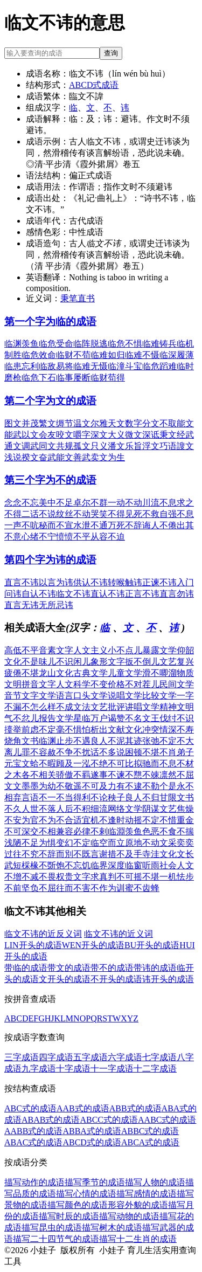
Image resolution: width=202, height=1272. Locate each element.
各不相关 (39, 774)
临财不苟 (73, 355)
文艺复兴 (176, 661)
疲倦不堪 (21, 673)
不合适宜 (73, 820)
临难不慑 (142, 355)
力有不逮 (125, 786)
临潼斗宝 (125, 366)
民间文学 (176, 684)
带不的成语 (112, 967)
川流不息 (159, 502)
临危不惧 (125, 343)
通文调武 (21, 446)
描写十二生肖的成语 (138, 1238)
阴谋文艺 (159, 808)
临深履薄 (176, 355)
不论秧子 (107, 797)
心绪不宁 (39, 536)
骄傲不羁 (73, 774)
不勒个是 (159, 786)
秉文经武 (176, 434)
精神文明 (176, 706)
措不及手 (125, 854)
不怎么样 (39, 706)
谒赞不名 (125, 718)
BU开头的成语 (151, 945)
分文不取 (159, 423)
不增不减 (21, 876)
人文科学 (73, 684)
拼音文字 (39, 684)
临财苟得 (107, 377)
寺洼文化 (159, 854)
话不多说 (107, 752)
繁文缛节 (56, 423)
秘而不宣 (56, 525)
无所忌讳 (56, 605)
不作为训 (107, 888)
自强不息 (176, 514)
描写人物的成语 (155, 1182)
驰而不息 (159, 763)
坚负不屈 (39, 888)
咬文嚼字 (73, 434)
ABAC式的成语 (33, 1142)
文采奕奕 (176, 842)
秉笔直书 (77, 298)
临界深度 (107, 865)
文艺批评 (107, 706)
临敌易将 (56, 366)
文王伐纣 (159, 718)
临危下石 (39, 377)
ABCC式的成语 (109, 1119)
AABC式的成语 (167, 1119)
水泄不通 (90, 525)
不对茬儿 (142, 684)
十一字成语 (112, 1068)
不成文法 (73, 706)
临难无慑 (90, 366)
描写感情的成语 (146, 1193)
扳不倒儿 (142, 661)
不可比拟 (125, 763)
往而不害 (73, 888)
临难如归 (107, 355)
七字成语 (159, 1057)
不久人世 (21, 808)
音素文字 (56, 650)
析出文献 (107, 729)
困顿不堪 (142, 752)
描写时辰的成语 (69, 1216)
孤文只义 (90, 446)
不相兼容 (56, 831)
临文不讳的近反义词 (43, 933)
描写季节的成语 (95, 1182)
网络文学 (125, 808)
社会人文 (176, 865)
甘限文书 (176, 797)
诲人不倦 (159, 525)
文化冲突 (142, 729)
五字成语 (90, 1057)
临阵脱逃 (90, 343)
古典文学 (90, 673)
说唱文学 (125, 695)
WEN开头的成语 (93, 945)
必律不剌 (90, 831)
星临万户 (90, 718)
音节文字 (21, 695)
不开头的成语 (116, 979)
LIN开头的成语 (33, 945)
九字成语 (39, 1068)
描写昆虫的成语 (52, 1227)
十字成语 (73, 1068)
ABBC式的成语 (150, 1131)
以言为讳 (56, 582)
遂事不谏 (107, 774)
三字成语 (21, 1057)
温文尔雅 (90, 423)
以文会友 (39, 434)
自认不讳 (39, 593)
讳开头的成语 (168, 979)
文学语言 (56, 695)
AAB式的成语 (83, 1108)
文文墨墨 (21, 786)
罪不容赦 (39, 752)
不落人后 (56, 808)
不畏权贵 (56, 876)
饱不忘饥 (73, 865)
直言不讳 (21, 582)
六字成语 (125, 1057)
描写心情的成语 (86, 1193)
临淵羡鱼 (125, 831)
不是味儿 (39, 661)
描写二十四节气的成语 (56, 1238)
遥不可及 (90, 786)
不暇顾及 (56, 763)
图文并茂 (21, 423)
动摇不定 (142, 820)
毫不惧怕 (73, 729)
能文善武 (73, 457)
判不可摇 (125, 876)
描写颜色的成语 (77, 1204)
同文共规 (56, 446)
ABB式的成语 (135, 1108)
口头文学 (90, 695)
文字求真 (90, 876)
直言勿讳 (176, 593)
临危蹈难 (159, 366)
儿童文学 (125, 673)
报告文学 (56, 718)
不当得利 (73, 797)
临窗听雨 (142, 865)
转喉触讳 (125, 582)
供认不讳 (90, 582)
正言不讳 (142, 593)
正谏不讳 (159, 582)
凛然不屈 (176, 774)
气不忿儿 (21, 718)
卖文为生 (107, 457)
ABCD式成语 (94, 84)
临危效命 (39, 355)
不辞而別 (56, 854)
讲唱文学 (142, 706)
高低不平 (21, 650)
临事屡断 (73, 377)
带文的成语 (68, 967)
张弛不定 (159, 740)
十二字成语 (155, 1068)
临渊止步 (56, 740)
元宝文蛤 (21, 763)
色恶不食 (159, 831)
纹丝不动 (73, 514)
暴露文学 (159, 650)
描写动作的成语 (34, 1182)
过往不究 (21, 854)
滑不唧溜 (159, 673)
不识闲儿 (73, 661)
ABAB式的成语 (51, 1119)
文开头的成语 (64, 979)
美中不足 (56, 502)
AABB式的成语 (33, 1131)
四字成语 (56, 1057)
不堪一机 (159, 876)
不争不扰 (73, 752)
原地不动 (142, 842)
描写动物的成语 (129, 1216)
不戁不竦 (142, 774)
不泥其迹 (125, 740)
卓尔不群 (90, 502)
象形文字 (107, 661)
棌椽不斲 (39, 865)
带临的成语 (25, 967)
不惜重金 (176, 820)
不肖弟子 (176, 752)
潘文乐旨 (125, 446)
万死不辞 (125, 525)
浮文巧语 (159, 446)
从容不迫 (107, 536)
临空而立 (107, 842)
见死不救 (142, 514)
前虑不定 (39, 729)
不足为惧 (39, 842)
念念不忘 (21, 502)
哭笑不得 (107, 514)
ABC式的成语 (30, 1108)
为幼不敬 (56, 786)
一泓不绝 (90, 763)
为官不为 (39, 820)
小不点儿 (125, 650)
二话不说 (39, 514)
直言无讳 (21, 605)
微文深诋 (142, 434)
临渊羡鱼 (21, 343)
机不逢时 (107, 820)
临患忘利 (21, 366)
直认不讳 (107, 593)
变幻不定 (73, 842)
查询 (111, 53)
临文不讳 (73, 593)
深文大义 (107, 434)
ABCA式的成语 (150, 1142)
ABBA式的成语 (91, 1131)
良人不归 (142, 797)
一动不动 (125, 502)
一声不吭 (21, 525)
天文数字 (125, 423)
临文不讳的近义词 (118, 933)
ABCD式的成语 (91, 1142)
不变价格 (107, 684)
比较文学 (159, 695)
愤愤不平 (73, 536)
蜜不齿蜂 (142, 888)
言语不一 (39, 797)
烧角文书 (21, 740)
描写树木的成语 (112, 1227)
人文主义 (90, 650)
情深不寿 (176, 729)
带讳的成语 (155, 967)
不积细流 (90, 808)
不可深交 (21, 831)
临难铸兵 (159, 343)
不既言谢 (90, 854)
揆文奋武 (39, 457)
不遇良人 (90, 740)
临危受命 (56, 343)
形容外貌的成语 (138, 1204)
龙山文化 (56, 673)
